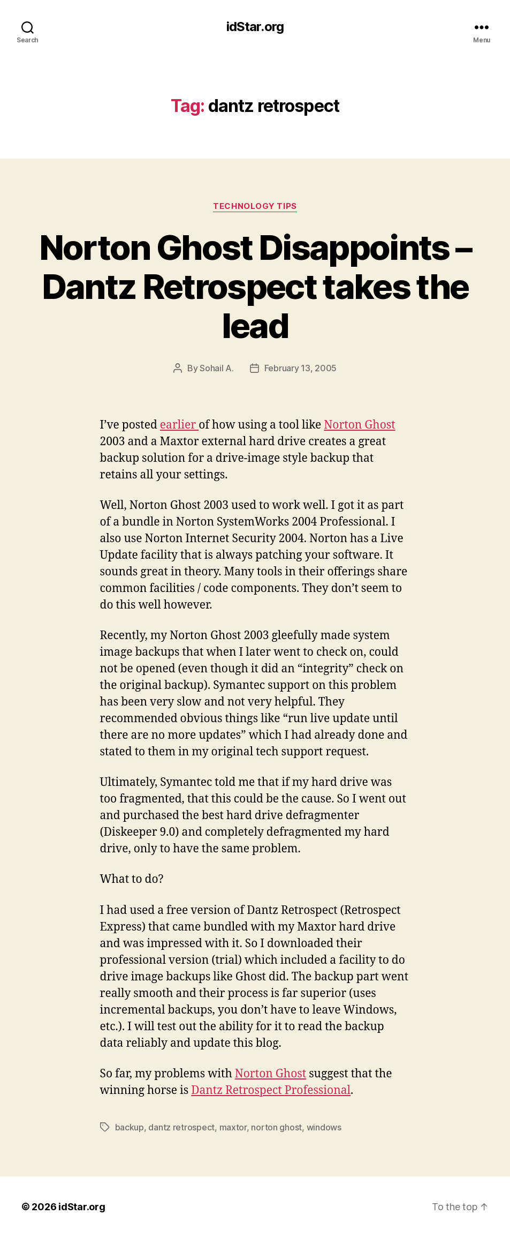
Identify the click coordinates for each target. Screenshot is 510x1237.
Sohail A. (217, 368)
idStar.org (254, 26)
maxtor (233, 1127)
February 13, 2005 (300, 368)
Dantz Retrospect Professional (271, 1090)
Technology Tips (254, 206)
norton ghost (276, 1127)
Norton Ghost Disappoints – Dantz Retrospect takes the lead (255, 286)
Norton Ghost (359, 425)
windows (324, 1127)
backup (129, 1127)
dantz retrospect (181, 1127)
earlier (179, 425)
